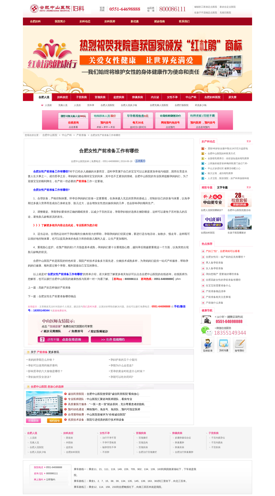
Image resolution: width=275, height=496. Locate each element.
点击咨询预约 (203, 127)
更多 (249, 141)
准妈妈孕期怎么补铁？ (41, 359)
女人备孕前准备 (214, 268)
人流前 (48, 105)
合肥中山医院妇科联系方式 (221, 153)
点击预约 (170, 127)
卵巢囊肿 (179, 442)
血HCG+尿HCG (138, 127)
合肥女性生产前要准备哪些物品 (57, 296)
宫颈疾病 (141, 433)
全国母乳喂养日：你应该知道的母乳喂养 (228, 158)
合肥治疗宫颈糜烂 (148, 452)
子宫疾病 (213, 433)
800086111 (131, 278)
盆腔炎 (69, 447)
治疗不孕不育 (109, 437)
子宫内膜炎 (217, 442)
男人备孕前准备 (214, 262)
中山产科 (67, 135)
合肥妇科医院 (73, 452)
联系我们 (184, 21)
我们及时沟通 (90, 306)
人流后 (77, 105)
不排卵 (105, 452)
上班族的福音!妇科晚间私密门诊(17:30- (228, 163)
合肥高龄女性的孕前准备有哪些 (223, 279)
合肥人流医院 (107, 105)
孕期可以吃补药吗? (121, 376)
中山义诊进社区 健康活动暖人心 (224, 168)
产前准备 (81, 135)
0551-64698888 (163, 278)
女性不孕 (105, 433)
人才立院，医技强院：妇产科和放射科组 (228, 178)
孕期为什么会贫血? (121, 365)
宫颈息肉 (143, 442)
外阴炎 (69, 442)
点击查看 (73, 127)
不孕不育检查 (109, 442)
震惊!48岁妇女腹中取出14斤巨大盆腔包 (228, 148)
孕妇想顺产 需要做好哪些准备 (222, 274)
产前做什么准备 (214, 302)
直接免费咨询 (59, 310)
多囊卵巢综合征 (183, 437)
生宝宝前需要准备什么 (218, 285)
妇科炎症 (68, 433)
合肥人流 (32, 433)
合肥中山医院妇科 (80, 161)
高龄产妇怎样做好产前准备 (55, 287)
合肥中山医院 (49, 135)
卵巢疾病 (177, 433)
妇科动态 (85, 21)
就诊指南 (159, 21)
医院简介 (60, 21)
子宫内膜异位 (218, 437)
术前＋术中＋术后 (106, 127)
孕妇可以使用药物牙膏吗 (42, 365)
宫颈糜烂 (143, 437)
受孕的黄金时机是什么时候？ (127, 371)
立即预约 (50, 479)
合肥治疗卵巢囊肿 (184, 452)
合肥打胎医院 (181, 105)
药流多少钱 (200, 105)
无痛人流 (62, 105)
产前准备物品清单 (216, 291)
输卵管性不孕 (109, 447)
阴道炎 (69, 437)
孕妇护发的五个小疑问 (123, 359)
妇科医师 (109, 21)
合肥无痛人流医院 (159, 105)
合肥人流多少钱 (129, 105)
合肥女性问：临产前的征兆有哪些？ (226, 256)
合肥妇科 (35, 21)
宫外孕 (90, 105)
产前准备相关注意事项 (218, 297)
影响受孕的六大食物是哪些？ (45, 371)
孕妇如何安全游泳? (39, 376)
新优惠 (135, 21)
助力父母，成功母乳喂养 (220, 173)
